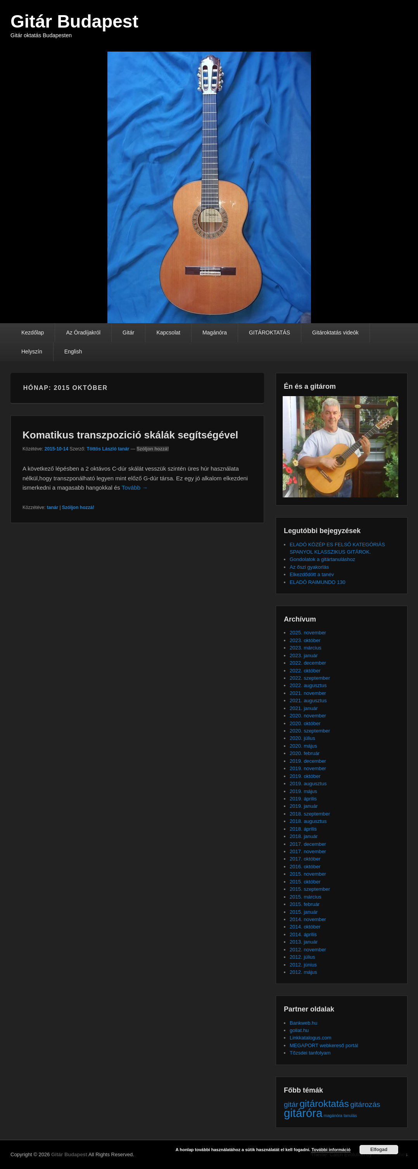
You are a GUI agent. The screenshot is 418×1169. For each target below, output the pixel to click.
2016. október (305, 866)
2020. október (305, 723)
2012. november (308, 950)
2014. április (303, 934)
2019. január (304, 806)
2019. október (305, 776)
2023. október (305, 640)
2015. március (305, 897)
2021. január (304, 708)
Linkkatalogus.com (311, 1038)
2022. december (308, 663)
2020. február (305, 753)
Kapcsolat (168, 332)
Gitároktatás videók (335, 332)
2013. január (304, 942)
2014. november (308, 919)
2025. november (308, 633)
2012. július (302, 957)
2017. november (308, 851)
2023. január (304, 655)
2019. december (308, 761)
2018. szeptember (310, 814)
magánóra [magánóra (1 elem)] (333, 1115)
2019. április (303, 799)
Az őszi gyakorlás (309, 567)
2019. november (308, 768)
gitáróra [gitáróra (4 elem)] (303, 1113)
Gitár (128, 332)
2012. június (303, 965)
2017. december (308, 844)
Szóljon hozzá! (152, 449)
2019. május (303, 791)
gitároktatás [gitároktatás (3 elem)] (324, 1103)
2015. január (304, 912)
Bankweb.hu (304, 1023)
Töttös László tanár (107, 449)
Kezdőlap (32, 332)
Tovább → (135, 487)
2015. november (308, 874)
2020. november (308, 716)
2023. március (305, 648)
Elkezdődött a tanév (312, 574)
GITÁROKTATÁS (269, 332)
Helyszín (31, 351)
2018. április (303, 829)
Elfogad (378, 1149)
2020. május (303, 746)
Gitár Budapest (74, 21)
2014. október (305, 927)
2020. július (302, 738)
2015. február (305, 904)
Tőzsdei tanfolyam (310, 1053)
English (73, 351)
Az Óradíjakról (83, 332)
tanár (52, 507)
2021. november (308, 693)
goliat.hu (299, 1030)
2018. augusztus (308, 821)
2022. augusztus (308, 685)
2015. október (305, 882)
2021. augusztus (308, 700)
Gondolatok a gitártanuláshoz (322, 559)
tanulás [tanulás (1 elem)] (350, 1115)
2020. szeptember (310, 731)
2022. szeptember (310, 678)
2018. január (304, 836)
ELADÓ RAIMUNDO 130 (317, 582)
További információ (331, 1149)
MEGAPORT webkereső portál (324, 1045)
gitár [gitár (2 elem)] (291, 1104)
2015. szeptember (310, 889)
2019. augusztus (308, 783)
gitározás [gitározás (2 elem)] (365, 1104)
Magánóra (214, 332)
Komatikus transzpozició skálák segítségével (130, 435)
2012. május (303, 972)
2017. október (305, 859)
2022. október (305, 671)
